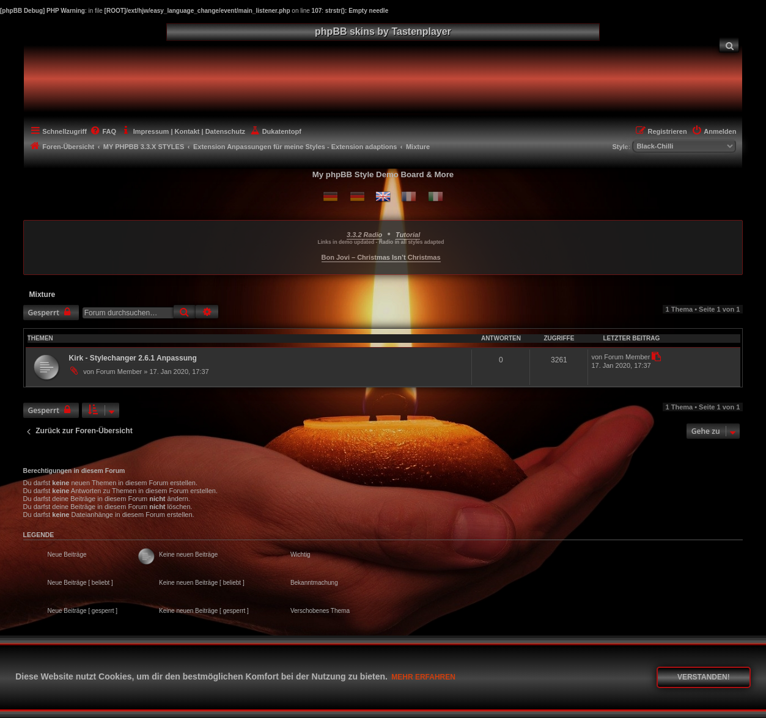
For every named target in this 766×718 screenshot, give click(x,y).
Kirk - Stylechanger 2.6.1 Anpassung (133, 358)
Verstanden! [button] (703, 677)
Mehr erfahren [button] (423, 677)
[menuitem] (729, 45)
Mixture (42, 294)
